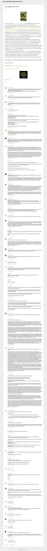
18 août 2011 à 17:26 (11, 310)
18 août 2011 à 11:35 (11, 212)
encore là (14, 35)
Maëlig (9, 184)
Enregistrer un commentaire (9, 544)
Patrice (9, 130)
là (11, 35)
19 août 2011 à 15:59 (11, 371)
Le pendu (9, 87)
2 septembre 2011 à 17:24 (12, 537)
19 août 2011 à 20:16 (11, 418)
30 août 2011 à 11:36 (11, 503)
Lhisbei (9, 238)
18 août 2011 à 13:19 (11, 252)
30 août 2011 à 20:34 (11, 510)
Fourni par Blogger (23, 549)
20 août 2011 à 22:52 (11, 432)
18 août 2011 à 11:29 (11, 195)
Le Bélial (26, 51)
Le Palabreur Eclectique (24, 65)
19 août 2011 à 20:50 (11, 427)
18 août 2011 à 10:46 (11, 158)
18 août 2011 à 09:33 (11, 111)
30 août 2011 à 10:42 (11, 470)
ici (10, 35)
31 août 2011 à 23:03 (11, 528)
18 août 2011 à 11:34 (11, 205)
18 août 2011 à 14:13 (11, 283)
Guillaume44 (14, 65)
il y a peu (27, 42)
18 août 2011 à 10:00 (11, 143)
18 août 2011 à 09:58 (11, 135)
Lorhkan (9, 299)
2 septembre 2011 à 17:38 (12, 542)
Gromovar (9, 95)
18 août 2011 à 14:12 (11, 277)
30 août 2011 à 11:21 (11, 485)
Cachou (9, 318)
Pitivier (9, 173)
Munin (9, 531)
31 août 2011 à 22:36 (11, 523)
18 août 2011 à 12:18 (11, 227)
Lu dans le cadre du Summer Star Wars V (12, 68)
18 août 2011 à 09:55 (11, 127)
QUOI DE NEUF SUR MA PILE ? (13, 1)
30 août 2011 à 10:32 (11, 455)
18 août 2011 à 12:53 (11, 246)
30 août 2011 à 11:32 (11, 498)
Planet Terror (12, 48)
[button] (5, 9)
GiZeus (9, 220)
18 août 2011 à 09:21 (11, 92)
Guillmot (9, 248)
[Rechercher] (45, 2)
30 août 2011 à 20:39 (11, 516)
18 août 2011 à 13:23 (11, 258)
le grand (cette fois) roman (34, 35)
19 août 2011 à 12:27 (11, 345)
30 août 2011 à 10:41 (11, 465)
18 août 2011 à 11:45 (11, 217)
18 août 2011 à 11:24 (11, 181)
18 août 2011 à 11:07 (11, 171)
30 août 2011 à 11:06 (11, 480)
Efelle (18, 65)
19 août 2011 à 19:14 (11, 407)
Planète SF (6, 79)
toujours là (18, 35)
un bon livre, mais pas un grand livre (20, 27)
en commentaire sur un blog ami (19, 23)
